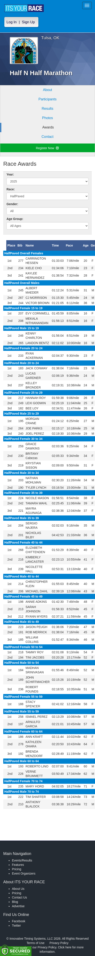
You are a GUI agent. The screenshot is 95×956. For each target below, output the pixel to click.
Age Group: (15, 219)
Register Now (47, 148)
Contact (47, 137)
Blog (15, 902)
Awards (48, 127)
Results (47, 108)
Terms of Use (35, 943)
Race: (11, 189)
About (47, 90)
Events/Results (22, 860)
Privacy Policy (58, 943)
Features (18, 864)
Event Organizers (23, 873)
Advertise (18, 906)
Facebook (18, 921)
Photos (47, 118)
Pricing (16, 869)
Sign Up (28, 22)
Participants (47, 99)
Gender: (12, 204)
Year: (10, 174)
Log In (12, 22)
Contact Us (19, 897)
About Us (18, 888)
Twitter (16, 925)
